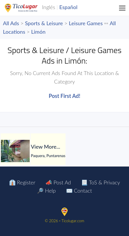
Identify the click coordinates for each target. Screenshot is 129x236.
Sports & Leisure (44, 23)
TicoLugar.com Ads (27, 8)
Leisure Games (86, 23)
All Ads (11, 23)
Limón (38, 31)
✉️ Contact (79, 190)
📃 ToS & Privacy (100, 182)
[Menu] (122, 7)
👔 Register (22, 182)
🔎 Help (46, 190)
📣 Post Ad (58, 182)
